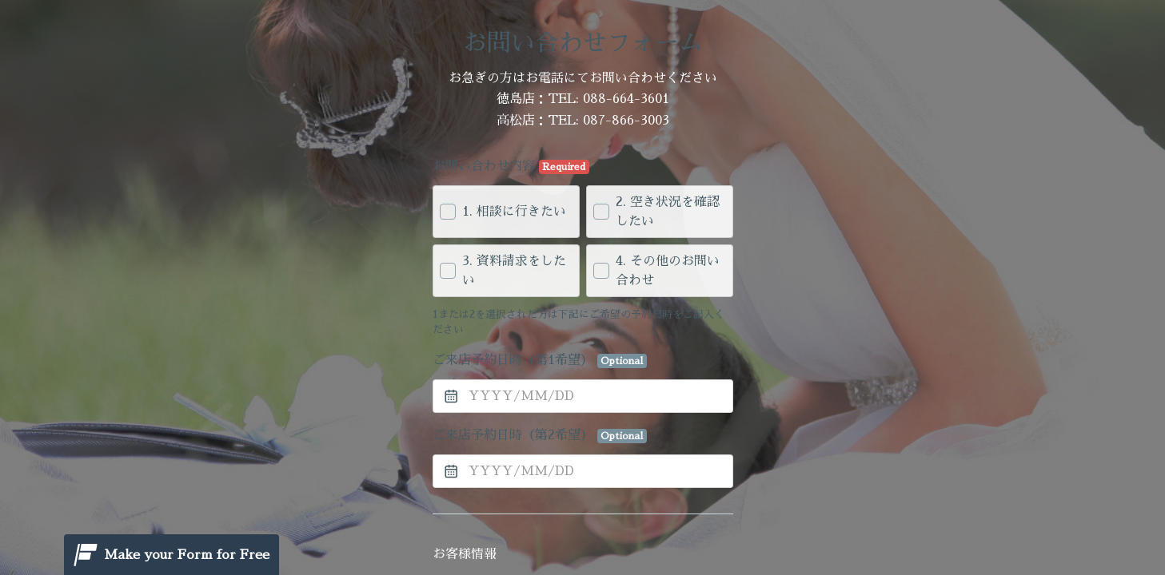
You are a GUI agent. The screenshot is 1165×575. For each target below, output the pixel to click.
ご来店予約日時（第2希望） (540, 436)
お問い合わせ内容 (511, 167)
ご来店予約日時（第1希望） (540, 361)
